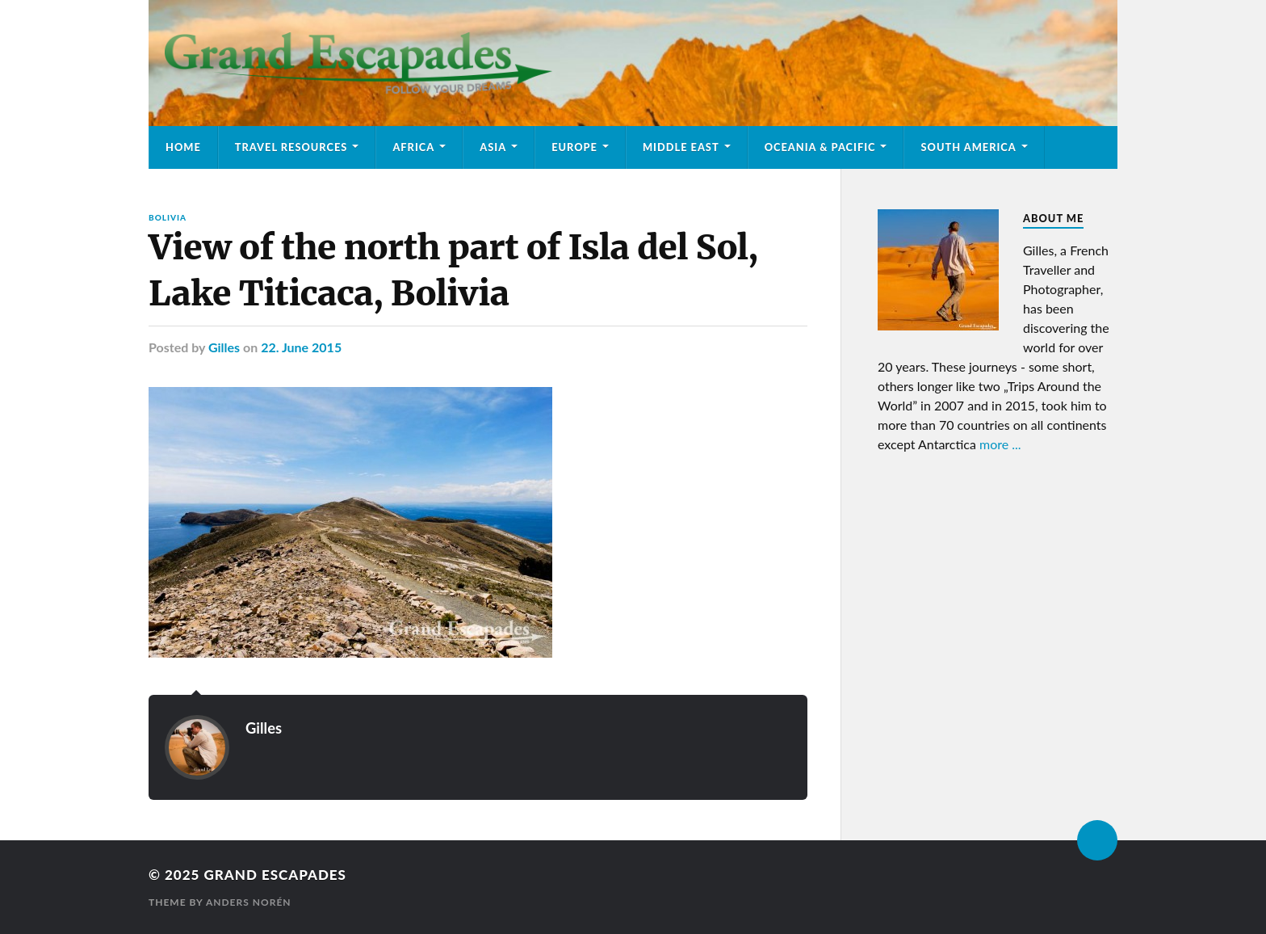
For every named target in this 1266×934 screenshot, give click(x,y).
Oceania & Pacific (820, 147)
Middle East (681, 147)
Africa (413, 147)
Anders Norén (248, 902)
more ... (1000, 444)
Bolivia (168, 217)
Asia (493, 147)
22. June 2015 (301, 347)
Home (183, 147)
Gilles (224, 347)
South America (968, 147)
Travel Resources (291, 147)
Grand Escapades (274, 874)
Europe (574, 147)
